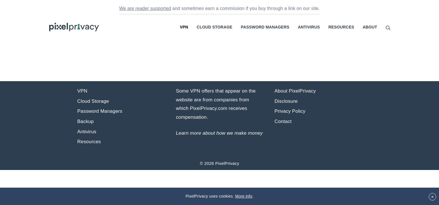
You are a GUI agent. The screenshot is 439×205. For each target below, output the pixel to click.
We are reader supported (145, 8)
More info (243, 196)
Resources (341, 27)
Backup (85, 121)
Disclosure (286, 101)
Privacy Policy (290, 111)
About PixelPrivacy (295, 91)
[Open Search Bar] (388, 27)
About (370, 27)
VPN (184, 27)
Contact (283, 121)
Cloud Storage (214, 27)
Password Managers (265, 27)
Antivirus (309, 27)
